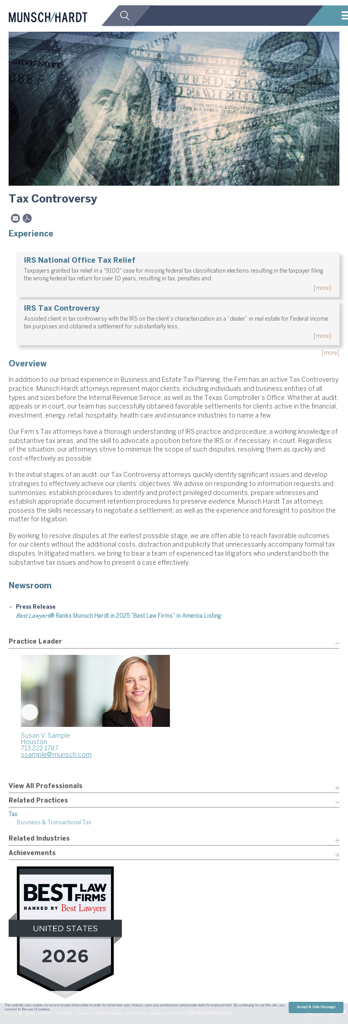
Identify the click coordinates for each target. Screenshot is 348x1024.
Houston (34, 742)
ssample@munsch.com (56, 755)
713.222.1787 (39, 749)
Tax (13, 814)
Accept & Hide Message (316, 1007)
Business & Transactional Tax (54, 822)
